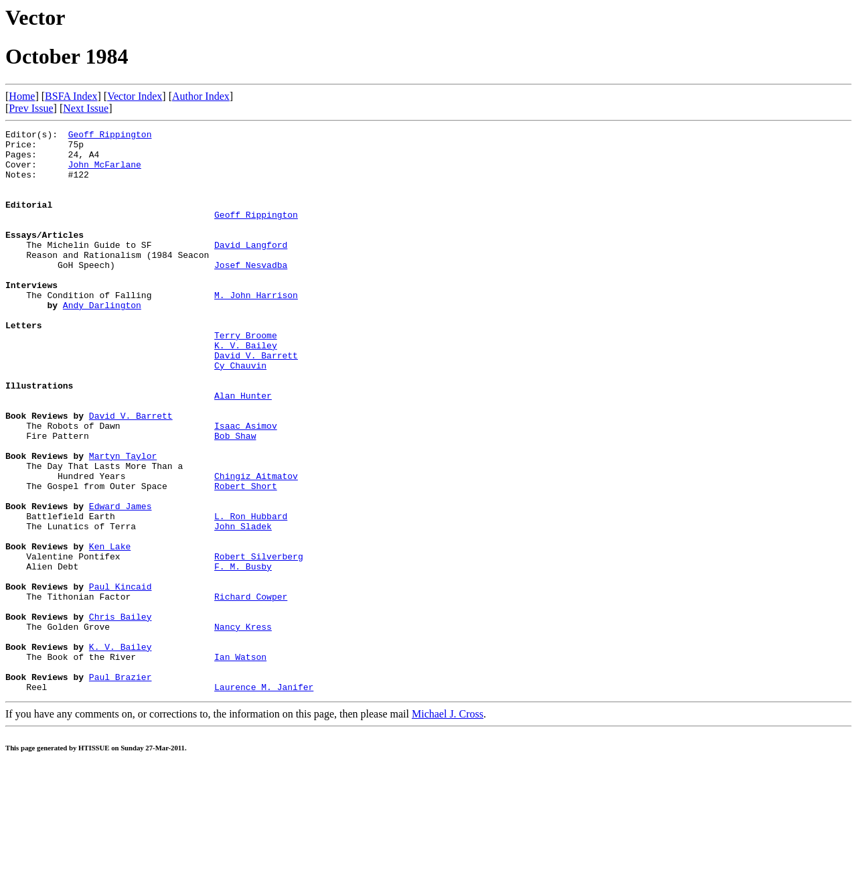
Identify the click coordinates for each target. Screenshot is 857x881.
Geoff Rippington (110, 136)
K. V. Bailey (245, 389)
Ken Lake (110, 630)
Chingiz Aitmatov (256, 546)
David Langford (250, 269)
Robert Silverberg (258, 642)
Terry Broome (245, 377)
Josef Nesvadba (250, 293)
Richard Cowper (250, 691)
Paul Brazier (120, 787)
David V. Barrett (256, 401)
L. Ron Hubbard (250, 594)
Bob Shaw (235, 498)
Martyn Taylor (123, 522)
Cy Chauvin (240, 413)
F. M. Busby (243, 655)
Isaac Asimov (245, 486)
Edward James (120, 582)
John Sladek (243, 606)
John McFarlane (104, 172)
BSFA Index (71, 96)
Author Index (201, 96)
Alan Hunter (243, 450)
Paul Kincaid (120, 679)
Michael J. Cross (447, 826)
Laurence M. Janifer (263, 799)
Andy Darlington (102, 341)
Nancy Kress (243, 727)
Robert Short (245, 558)
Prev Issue (31, 108)
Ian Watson (240, 763)
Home (22, 96)
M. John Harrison (256, 329)
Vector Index (134, 96)
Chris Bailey (120, 715)
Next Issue (85, 108)
